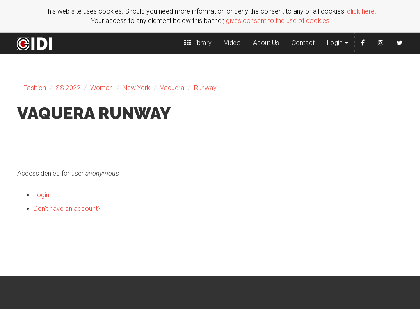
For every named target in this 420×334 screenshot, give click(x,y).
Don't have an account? (67, 208)
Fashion (34, 88)
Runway (205, 88)
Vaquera (172, 88)
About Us (266, 43)
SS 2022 (68, 88)
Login (337, 43)
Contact (303, 43)
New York (136, 88)
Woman (101, 88)
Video (232, 43)
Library (198, 43)
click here (360, 11)
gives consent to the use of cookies (277, 21)
